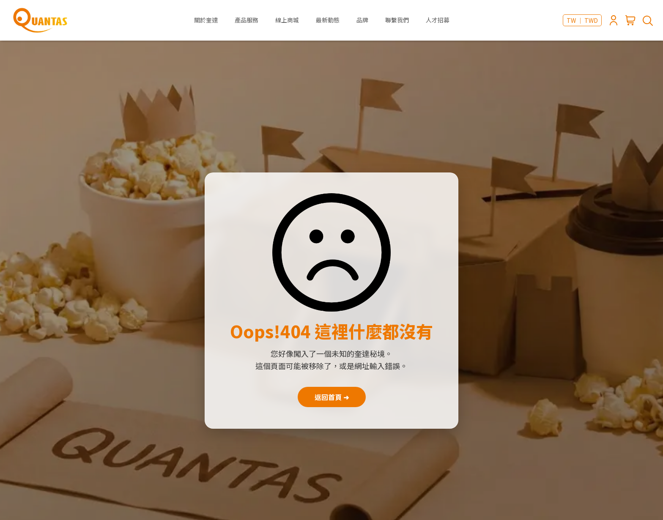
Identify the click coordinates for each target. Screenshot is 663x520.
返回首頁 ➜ (332, 397)
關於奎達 (206, 20)
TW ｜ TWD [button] (582, 20)
